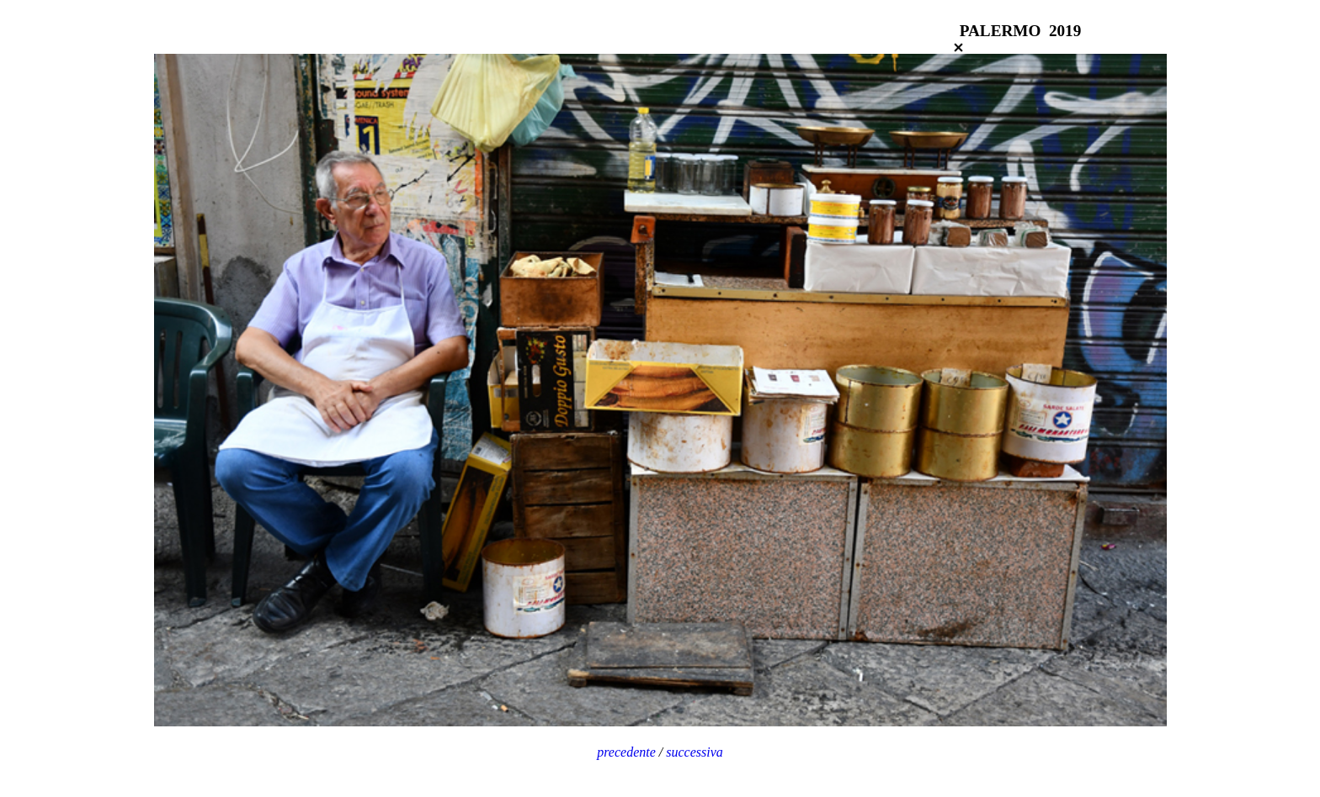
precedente (626, 752)
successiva (694, 752)
